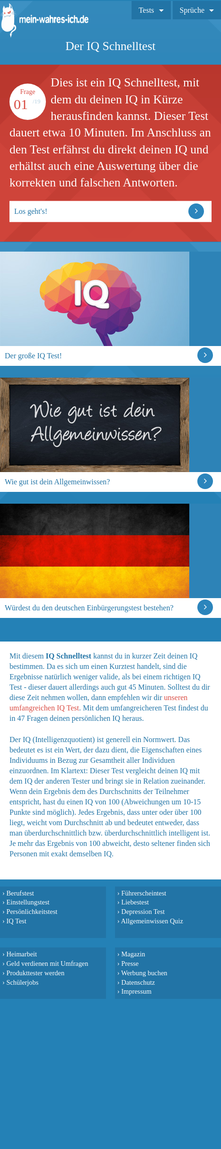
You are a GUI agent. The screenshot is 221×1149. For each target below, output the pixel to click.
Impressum (136, 991)
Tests (146, 10)
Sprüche (192, 10)
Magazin (133, 954)
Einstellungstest (27, 902)
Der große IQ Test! (33, 356)
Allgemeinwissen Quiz (152, 921)
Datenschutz (138, 982)
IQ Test (16, 921)
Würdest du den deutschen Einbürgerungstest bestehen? (89, 608)
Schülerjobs (22, 982)
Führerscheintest (143, 893)
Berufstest (20, 893)
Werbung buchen (144, 973)
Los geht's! (30, 211)
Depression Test (143, 911)
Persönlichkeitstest (31, 911)
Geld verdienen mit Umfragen (47, 963)
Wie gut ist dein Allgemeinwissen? (57, 482)
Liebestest (135, 902)
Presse (130, 963)
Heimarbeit (21, 954)
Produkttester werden (35, 973)
